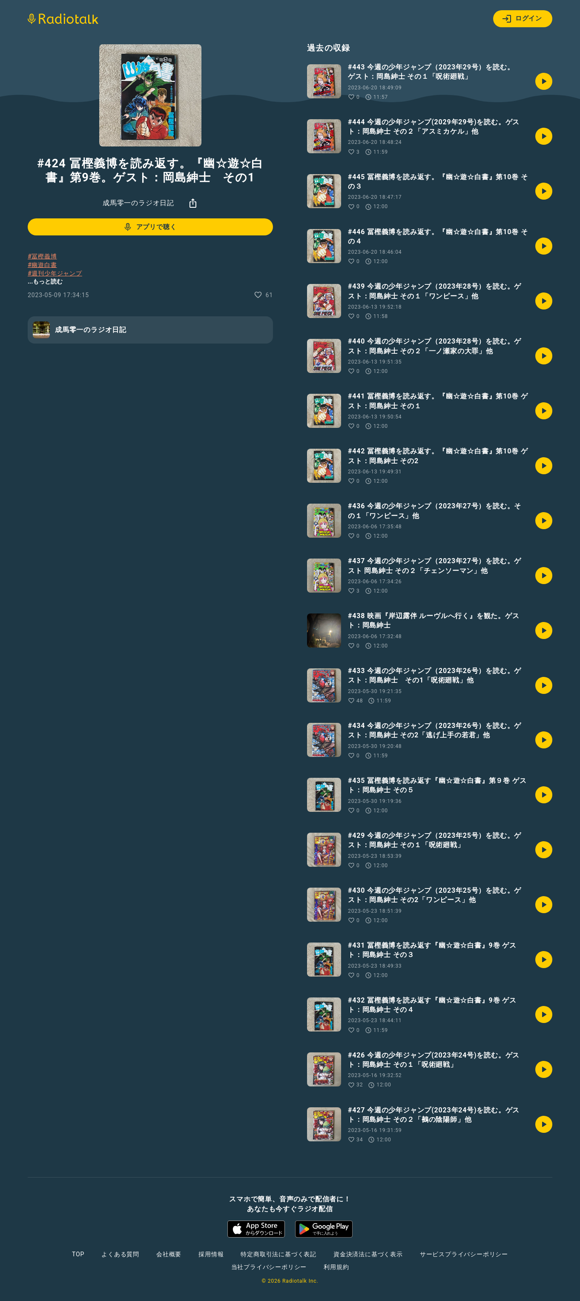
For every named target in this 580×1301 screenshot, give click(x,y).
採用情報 (211, 1254)
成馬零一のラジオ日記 (138, 203)
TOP (78, 1254)
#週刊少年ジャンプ (55, 273)
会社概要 (168, 1254)
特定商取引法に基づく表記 (278, 1254)
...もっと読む (45, 281)
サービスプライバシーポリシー (464, 1254)
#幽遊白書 (42, 264)
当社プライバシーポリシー (269, 1267)
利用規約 (336, 1267)
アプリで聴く (150, 227)
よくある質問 (120, 1254)
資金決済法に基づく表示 (368, 1254)
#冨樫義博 (42, 256)
